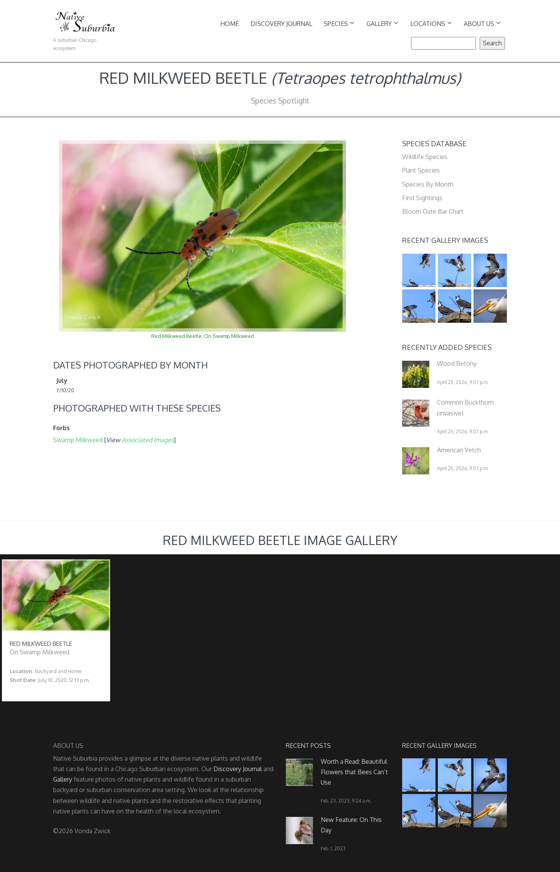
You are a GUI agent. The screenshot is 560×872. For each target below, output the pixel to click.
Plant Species (421, 170)
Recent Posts (308, 745)
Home (229, 24)
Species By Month (427, 184)
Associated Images (148, 440)
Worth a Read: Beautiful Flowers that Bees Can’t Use (354, 772)
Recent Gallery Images (445, 240)
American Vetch (459, 450)
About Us (482, 23)
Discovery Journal (281, 24)
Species (339, 23)
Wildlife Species (425, 157)
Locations (431, 23)
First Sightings (422, 198)
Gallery (382, 23)
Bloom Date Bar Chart (432, 211)
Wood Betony (457, 363)
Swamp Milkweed (78, 440)
